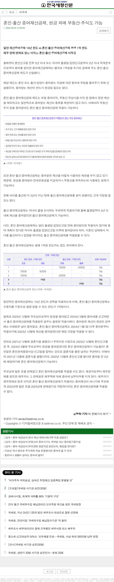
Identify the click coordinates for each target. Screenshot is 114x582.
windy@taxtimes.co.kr (31, 419)
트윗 (13, 35)
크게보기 (104, 31)
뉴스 (11, 12)
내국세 (23, 12)
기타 (26, 35)
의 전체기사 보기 (90, 414)
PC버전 (64, 571)
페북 (6, 35)
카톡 (19, 35)
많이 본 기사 (12, 472)
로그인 (49, 571)
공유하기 (111, 12)
